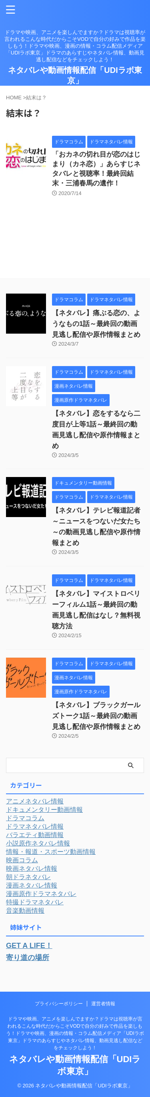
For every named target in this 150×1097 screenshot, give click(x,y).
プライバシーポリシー (59, 1003)
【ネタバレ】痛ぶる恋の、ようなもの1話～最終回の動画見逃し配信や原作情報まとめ (96, 323)
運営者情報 (103, 1003)
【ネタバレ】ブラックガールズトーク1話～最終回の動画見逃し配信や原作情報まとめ (96, 716)
